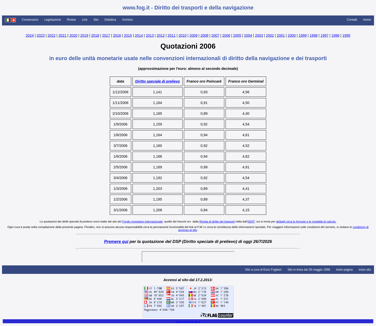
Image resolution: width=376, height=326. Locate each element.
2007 (215, 35)
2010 (183, 35)
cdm (192, 322)
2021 (62, 35)
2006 (226, 35)
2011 (172, 35)
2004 (248, 35)
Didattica (110, 19)
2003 (259, 35)
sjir (199, 322)
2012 (161, 35)
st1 (181, 322)
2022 (51, 35)
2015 (128, 35)
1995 (346, 35)
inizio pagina (344, 269)
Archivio (127, 19)
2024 (30, 35)
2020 (73, 35)
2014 (139, 35)
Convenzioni (30, 19)
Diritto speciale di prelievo (157, 81)
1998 (314, 35)
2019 (84, 35)
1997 (325, 35)
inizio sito (365, 269)
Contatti (352, 19)
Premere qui (116, 241)
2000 (292, 35)
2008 (204, 35)
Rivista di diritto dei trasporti (217, 221)
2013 (150, 35)
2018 (95, 35)
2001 (281, 35)
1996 (335, 35)
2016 (117, 35)
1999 (303, 35)
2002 (270, 35)
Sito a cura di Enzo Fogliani (263, 269)
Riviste (71, 19)
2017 (106, 35)
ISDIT (251, 221)
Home (367, 19)
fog (188, 322)
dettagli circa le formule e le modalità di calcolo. (306, 221)
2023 (41, 35)
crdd (177, 322)
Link (84, 19)
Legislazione (52, 19)
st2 (184, 322)
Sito (96, 19)
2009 (193, 35)
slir (196, 322)
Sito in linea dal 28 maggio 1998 (308, 269)
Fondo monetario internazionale (142, 221)
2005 (237, 35)
